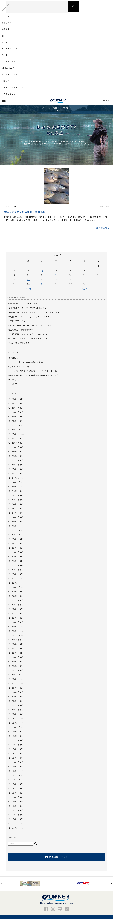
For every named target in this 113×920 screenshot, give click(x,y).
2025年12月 (15, 426)
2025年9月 (14, 439)
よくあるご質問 (9, 62)
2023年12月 (15, 526)
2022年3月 (14, 618)
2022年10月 (15, 588)
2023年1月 (14, 574)
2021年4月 (14, 662)
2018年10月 (15, 780)
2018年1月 (14, 819)
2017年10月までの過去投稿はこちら (26, 363)
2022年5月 (14, 609)
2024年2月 (14, 518)
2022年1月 (14, 623)
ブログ (5, 42)
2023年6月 (14, 553)
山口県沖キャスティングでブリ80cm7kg (27, 308)
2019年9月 (14, 732)
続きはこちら (102, 228)
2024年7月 (14, 496)
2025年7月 (14, 448)
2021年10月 (15, 636)
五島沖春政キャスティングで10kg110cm (28, 335)
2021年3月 (14, 666)
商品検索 (6, 30)
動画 (4, 36)
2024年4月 (14, 509)
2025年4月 (14, 461)
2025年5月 (14, 456)
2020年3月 (14, 706)
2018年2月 (14, 815)
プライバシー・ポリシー (13, 88)
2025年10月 (15, 434)
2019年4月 (14, 754)
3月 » (84, 289)
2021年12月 (15, 627)
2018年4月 (14, 806)
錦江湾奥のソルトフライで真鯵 (23, 304)
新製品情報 (7, 23)
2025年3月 (14, 465)
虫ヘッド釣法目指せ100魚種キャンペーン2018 (30, 376)
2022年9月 (14, 592)
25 (42, 284)
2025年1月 (14, 474)
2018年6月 (14, 798)
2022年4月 (14, 614)
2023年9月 (14, 539)
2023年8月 (14, 544)
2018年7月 (14, 793)
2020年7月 (14, 697)
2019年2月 (14, 763)
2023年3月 (14, 566)
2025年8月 (14, 443)
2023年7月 (14, 548)
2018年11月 (15, 776)
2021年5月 (14, 658)
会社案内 (6, 55)
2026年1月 (14, 421)
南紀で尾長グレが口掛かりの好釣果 (25, 212)
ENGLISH (106, 102)
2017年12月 (15, 824)
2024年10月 (15, 487)
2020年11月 (15, 679)
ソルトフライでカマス (19, 343)
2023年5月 (14, 557)
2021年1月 (14, 671)
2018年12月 (15, 771)
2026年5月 (14, 404)
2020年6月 (14, 701)
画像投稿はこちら (56, 858)
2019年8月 (14, 736)
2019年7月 (14, 741)
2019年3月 (14, 758)
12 (56, 275)
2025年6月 (14, 452)
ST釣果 (12, 380)
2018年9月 (14, 784)
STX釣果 (13, 385)
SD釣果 (12, 358)
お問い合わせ (8, 81)
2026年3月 (14, 413)
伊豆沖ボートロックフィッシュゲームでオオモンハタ (33, 317)
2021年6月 (14, 653)
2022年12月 (15, 579)
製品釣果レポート (10, 75)
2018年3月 (14, 811)
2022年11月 (15, 583)
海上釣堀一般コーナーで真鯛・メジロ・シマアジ (31, 326)
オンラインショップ (11, 49)
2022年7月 (14, 601)
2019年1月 (14, 767)
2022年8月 (14, 596)
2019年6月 (14, 745)
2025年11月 (15, 430)
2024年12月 (15, 478)
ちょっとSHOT (10, 207)
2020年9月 (14, 688)
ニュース (5, 17)
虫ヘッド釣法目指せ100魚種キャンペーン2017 (30, 371)
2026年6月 (14, 399)
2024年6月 (14, 500)
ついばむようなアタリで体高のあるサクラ (28, 339)
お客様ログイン (9, 94)
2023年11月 (15, 531)
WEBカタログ (8, 68)
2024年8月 (14, 491)
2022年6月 (14, 605)
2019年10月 (15, 728)
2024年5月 (14, 504)
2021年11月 (15, 631)
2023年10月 (15, 535)
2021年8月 (14, 644)
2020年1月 (14, 714)
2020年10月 (15, 684)
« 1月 (28, 289)
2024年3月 (14, 513)
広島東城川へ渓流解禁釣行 (21, 330)
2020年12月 (15, 675)
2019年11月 (15, 723)
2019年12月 (15, 719)
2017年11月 (15, 828)
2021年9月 (14, 640)
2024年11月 (15, 483)
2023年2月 (14, 570)
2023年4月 (14, 561)
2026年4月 (14, 408)
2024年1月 (14, 522)
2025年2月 (14, 469)
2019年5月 (14, 749)
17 (28, 280)
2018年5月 (14, 802)
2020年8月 (14, 693)
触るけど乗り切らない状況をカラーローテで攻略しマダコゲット (38, 313)
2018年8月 (14, 789)
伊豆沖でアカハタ (17, 321)
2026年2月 (14, 417)
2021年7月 (14, 649)
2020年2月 (14, 710)
